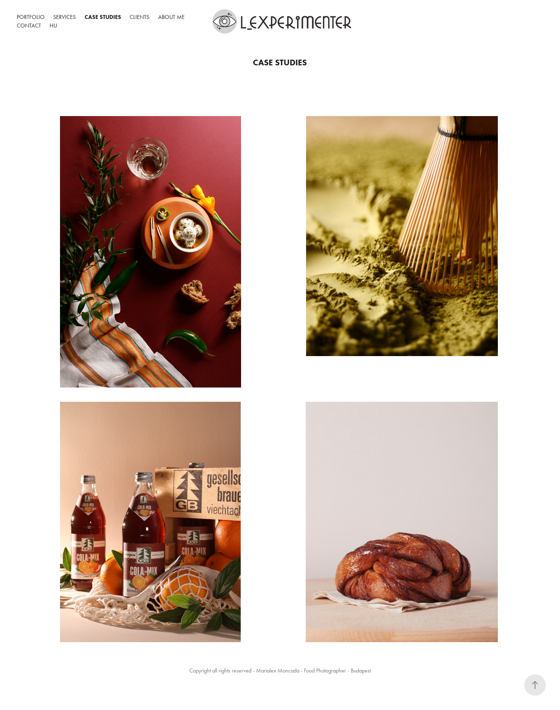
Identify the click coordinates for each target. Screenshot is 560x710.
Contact (29, 25)
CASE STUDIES (103, 17)
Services (64, 17)
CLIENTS (139, 17)
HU (53, 25)
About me (171, 17)
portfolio (31, 17)
